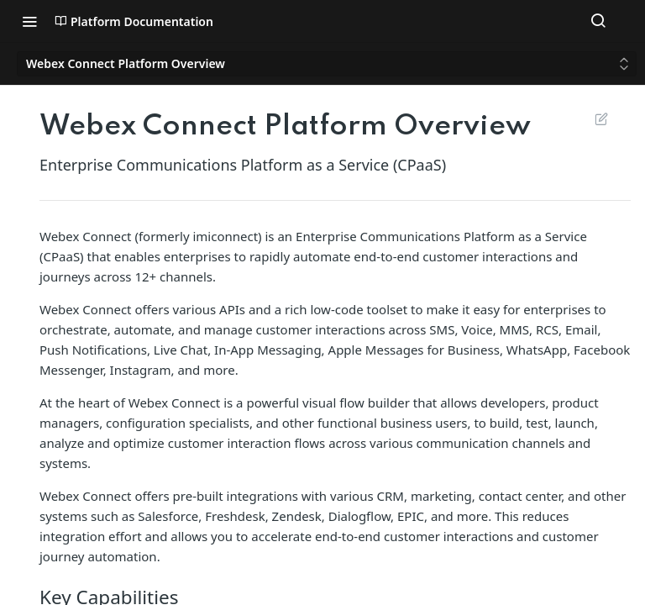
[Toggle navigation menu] (29, 21)
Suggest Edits (601, 118)
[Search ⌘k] (598, 21)
